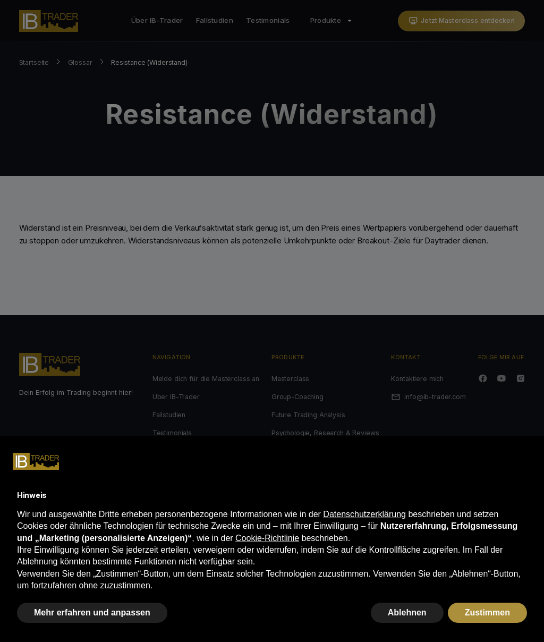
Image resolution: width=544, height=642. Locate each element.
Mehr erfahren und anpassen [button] (92, 612)
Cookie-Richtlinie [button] (267, 538)
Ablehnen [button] (407, 612)
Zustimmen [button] (487, 612)
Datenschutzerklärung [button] (364, 514)
